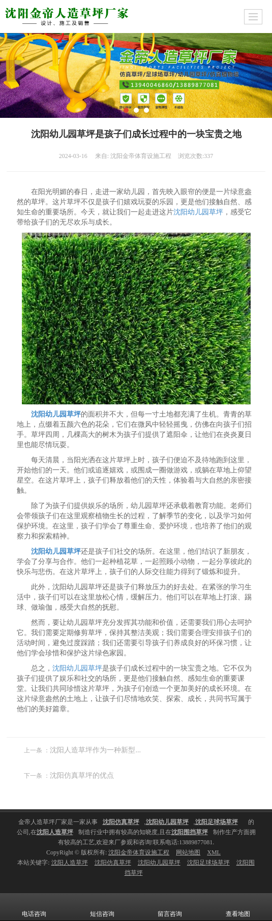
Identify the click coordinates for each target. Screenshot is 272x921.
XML (214, 852)
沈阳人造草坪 (69, 862)
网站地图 (188, 852)
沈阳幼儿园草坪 (198, 212)
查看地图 (238, 906)
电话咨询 (34, 906)
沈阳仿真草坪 (113, 862)
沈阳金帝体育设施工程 (138, 852)
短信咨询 (102, 906)
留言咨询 (170, 906)
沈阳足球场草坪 (208, 862)
